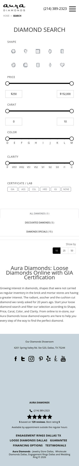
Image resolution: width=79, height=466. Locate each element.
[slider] (7, 83)
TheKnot (56, 358)
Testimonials (55, 445)
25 (64, 250)
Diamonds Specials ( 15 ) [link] (39, 231)
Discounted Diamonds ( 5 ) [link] (39, 222)
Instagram (31, 358)
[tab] (39, 213)
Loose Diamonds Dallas (28, 440)
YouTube (63, 358)
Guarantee (58, 440)
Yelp (48, 358)
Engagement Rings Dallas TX (38, 435)
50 (72, 250)
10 (56, 250)
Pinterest (40, 358)
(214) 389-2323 (55, 9)
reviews (40, 421)
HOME (6, 15)
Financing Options (28, 445)
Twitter (22, 358)
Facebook (14, 358)
